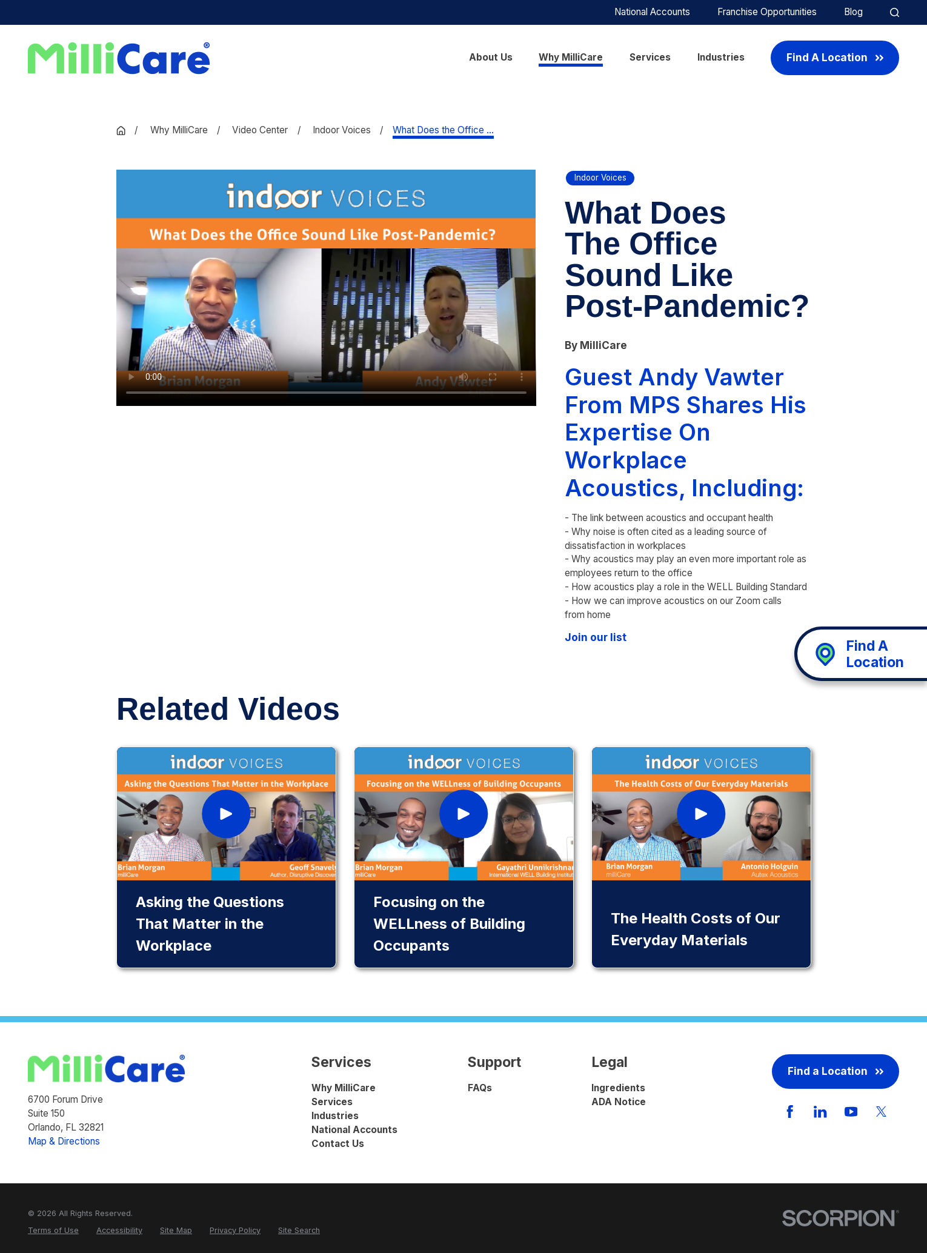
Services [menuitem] (650, 57)
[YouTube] (851, 1111)
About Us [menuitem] (491, 57)
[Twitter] (881, 1111)
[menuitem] (53, 1230)
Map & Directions (64, 1141)
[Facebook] (789, 1111)
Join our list (595, 637)
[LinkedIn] (820, 1111)
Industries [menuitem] (721, 57)
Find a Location (835, 1071)
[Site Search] (894, 12)
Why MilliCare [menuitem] (571, 57)
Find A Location (834, 57)
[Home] (119, 58)
